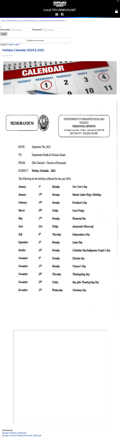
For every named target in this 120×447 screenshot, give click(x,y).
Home (3, 21)
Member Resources (14, 21)
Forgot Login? (13, 44)
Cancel (3, 44)
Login (3, 34)
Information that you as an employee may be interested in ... (44, 21)
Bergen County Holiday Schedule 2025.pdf (21, 435)
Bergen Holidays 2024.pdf (14, 433)
